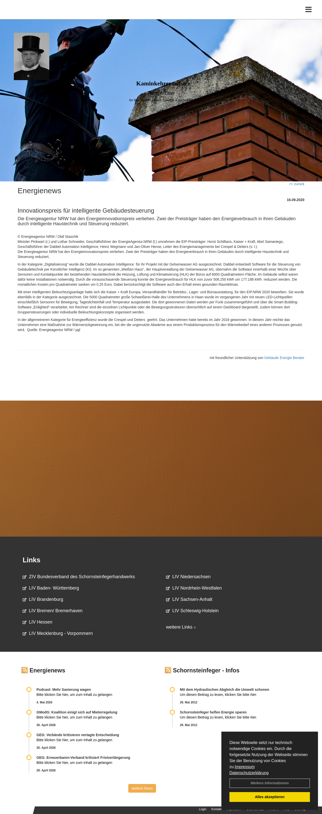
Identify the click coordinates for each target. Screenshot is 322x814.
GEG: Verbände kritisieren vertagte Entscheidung (77, 735)
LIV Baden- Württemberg (51, 588)
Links (32, 560)
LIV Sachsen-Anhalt (189, 599)
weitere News (142, 788)
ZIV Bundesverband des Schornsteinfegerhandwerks (79, 576)
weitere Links (181, 627)
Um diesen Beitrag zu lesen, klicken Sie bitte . (218, 695)
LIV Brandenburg (43, 599)
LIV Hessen (37, 622)
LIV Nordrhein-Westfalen (194, 588)
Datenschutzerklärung (249, 773)
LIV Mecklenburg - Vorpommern (58, 633)
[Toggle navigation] (308, 14)
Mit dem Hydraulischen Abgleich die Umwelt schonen (224, 690)
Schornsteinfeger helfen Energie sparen (213, 712)
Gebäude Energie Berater (284, 358)
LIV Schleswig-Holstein (192, 610)
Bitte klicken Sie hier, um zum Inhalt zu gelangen (74, 695)
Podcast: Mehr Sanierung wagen (63, 690)
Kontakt (216, 809)
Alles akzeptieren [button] (270, 797)
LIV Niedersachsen (188, 576)
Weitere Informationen (270, 783)
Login (202, 809)
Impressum (245, 767)
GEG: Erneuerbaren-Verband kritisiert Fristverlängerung (83, 758)
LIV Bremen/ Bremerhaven (53, 610)
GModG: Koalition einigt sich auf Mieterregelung (76, 712)
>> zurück (296, 184)
